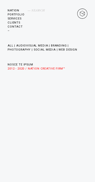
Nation (13, 10)
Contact (15, 26)
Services (15, 18)
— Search (36, 10)
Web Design (68, 49)
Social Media (45, 49)
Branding (59, 45)
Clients (14, 22)
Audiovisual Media (32, 45)
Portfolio (16, 14)
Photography (19, 49)
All (10, 45)
